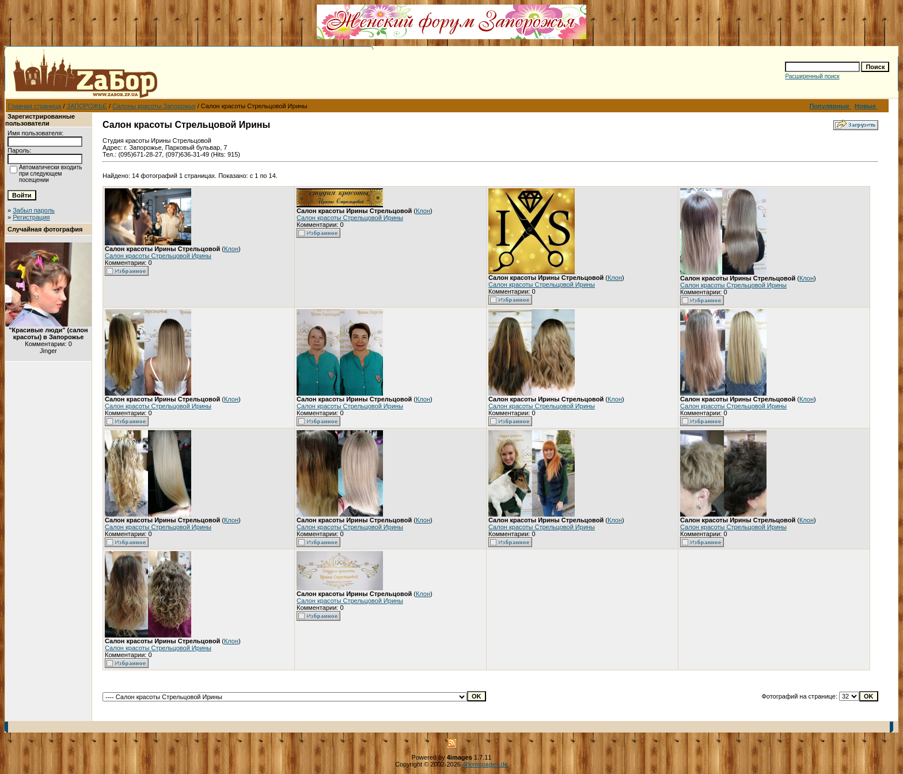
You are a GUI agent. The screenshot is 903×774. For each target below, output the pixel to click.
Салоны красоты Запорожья (153, 106)
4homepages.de (485, 764)
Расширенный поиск (812, 76)
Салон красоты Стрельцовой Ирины (158, 255)
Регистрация (31, 217)
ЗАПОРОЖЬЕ (87, 106)
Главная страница (34, 106)
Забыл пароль (34, 210)
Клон (231, 248)
